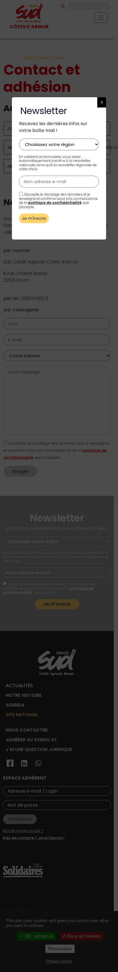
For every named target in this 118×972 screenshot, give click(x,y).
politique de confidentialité (55, 202)
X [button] (102, 102)
